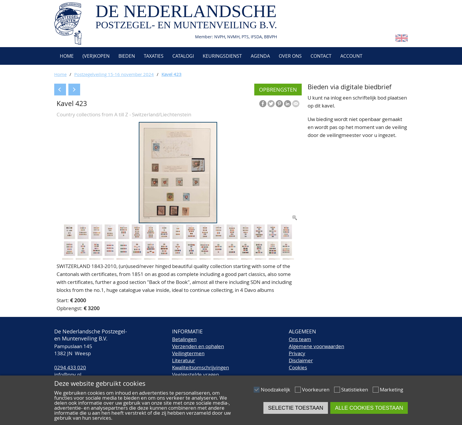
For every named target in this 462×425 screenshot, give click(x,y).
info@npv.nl (67, 374)
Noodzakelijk (275, 389)
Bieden (126, 56)
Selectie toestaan (295, 408)
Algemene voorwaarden (316, 346)
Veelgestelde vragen (195, 374)
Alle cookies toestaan (369, 408)
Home (66, 56)
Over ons (290, 56)
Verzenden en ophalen (198, 346)
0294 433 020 (70, 367)
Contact (321, 56)
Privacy (297, 353)
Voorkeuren (315, 389)
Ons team (300, 339)
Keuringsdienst (222, 56)
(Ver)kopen (96, 56)
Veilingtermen (188, 353)
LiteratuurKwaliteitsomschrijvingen (200, 364)
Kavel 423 (171, 74)
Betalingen (184, 339)
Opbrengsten (278, 89)
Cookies (298, 367)
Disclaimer (301, 360)
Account (351, 56)
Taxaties (154, 56)
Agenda (260, 56)
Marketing (391, 389)
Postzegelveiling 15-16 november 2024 (114, 74)
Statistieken (354, 389)
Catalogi (183, 56)
